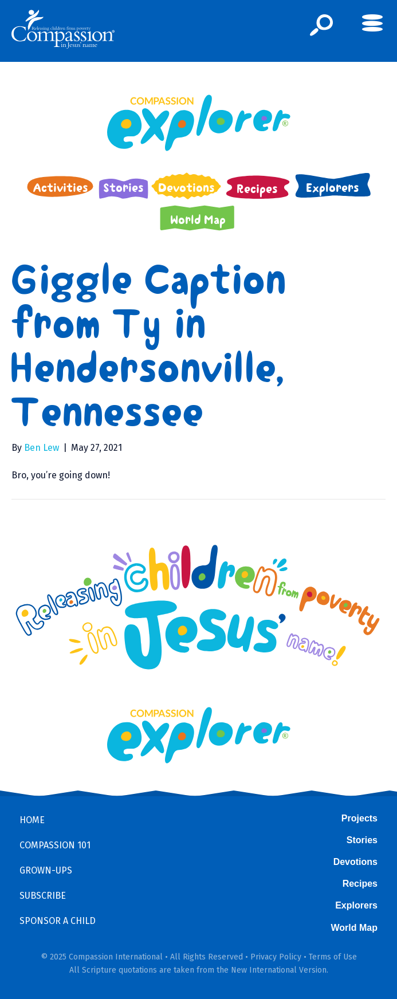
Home (32, 820)
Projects (359, 818)
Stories (362, 840)
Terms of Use (333, 957)
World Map (354, 928)
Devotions (355, 862)
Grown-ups (45, 870)
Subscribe (42, 895)
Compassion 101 (55, 845)
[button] (321, 25)
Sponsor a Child (57, 920)
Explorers (356, 905)
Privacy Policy (275, 957)
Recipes (360, 883)
